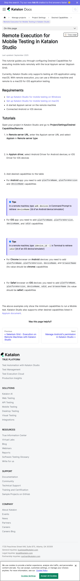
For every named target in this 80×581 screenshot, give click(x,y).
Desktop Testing (10, 411)
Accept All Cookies (49, 576)
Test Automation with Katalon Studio (21, 365)
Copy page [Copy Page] (70, 34)
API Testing (8, 402)
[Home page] (4, 18)
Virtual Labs (8, 439)
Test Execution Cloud (13, 373)
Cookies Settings (28, 576)
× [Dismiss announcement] (77, 2)
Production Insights (12, 378)
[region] (40, 571)
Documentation (10, 477)
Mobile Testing (9, 406)
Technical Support (11, 485)
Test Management (11, 369)
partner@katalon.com (30, 556)
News (5, 518)
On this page (10, 28)
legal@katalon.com (24, 553)
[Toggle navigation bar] (4, 9)
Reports (6, 452)
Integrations (8, 419)
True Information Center (14, 435)
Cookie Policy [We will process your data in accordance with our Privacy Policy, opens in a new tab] (41, 570)
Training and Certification (15, 489)
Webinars (6, 448)
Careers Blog (8, 531)
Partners (6, 522)
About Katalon (9, 509)
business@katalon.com (28, 550)
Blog (4, 444)
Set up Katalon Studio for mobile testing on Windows (33, 97)
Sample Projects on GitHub (16, 494)
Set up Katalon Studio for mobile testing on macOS (32, 101)
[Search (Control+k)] (75, 9)
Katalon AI (7, 393)
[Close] (76, 566)
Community (8, 481)
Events (5, 514)
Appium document (11, 313)
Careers (6, 527)
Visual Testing (9, 415)
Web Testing (8, 398)
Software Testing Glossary (15, 457)
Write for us (8, 461)
